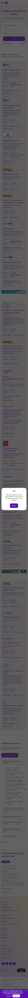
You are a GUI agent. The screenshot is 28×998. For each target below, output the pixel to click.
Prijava (14, 505)
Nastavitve (8, 996)
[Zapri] (23, 491)
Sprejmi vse (16, 996)
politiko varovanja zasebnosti (14, 993)
